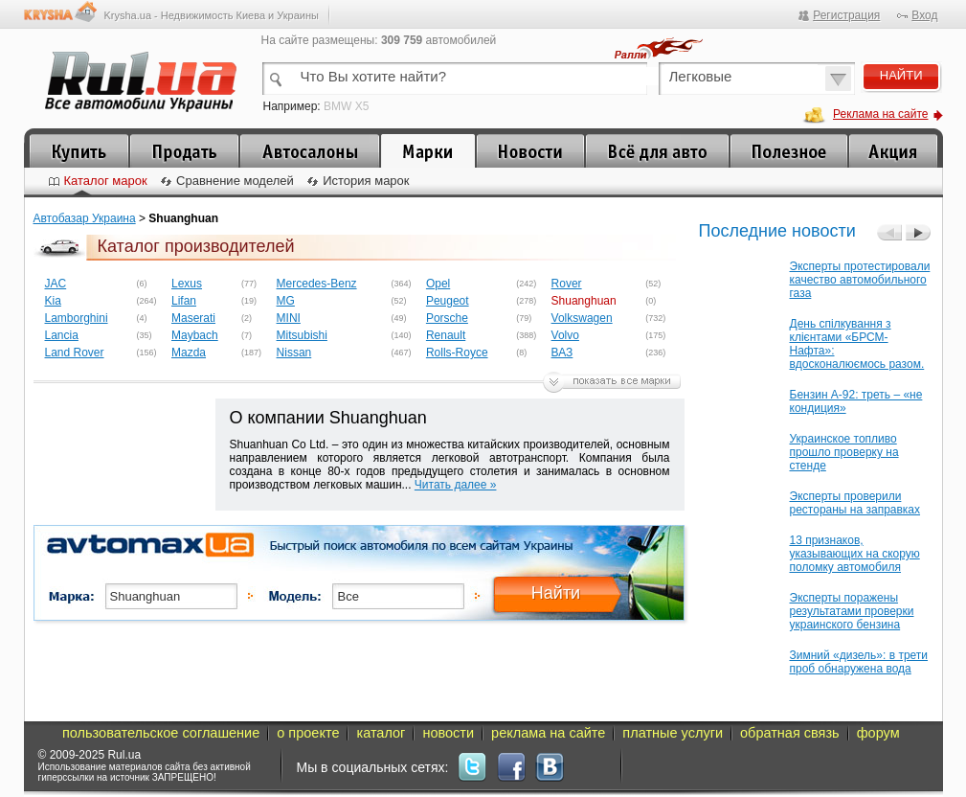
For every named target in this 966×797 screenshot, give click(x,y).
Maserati (193, 318)
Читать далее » (456, 484)
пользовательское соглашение (160, 732)
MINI (289, 318)
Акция (893, 151)
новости (448, 732)
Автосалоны (309, 151)
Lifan (183, 300)
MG (286, 300)
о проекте (308, 732)
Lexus (186, 283)
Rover (566, 283)
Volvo (565, 335)
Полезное (788, 151)
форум (878, 732)
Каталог (428, 151)
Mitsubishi (302, 335)
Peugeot (447, 300)
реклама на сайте (548, 732)
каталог (380, 732)
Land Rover (74, 352)
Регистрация (846, 15)
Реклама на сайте (881, 114)
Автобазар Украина (85, 218)
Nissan (294, 352)
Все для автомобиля (657, 151)
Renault (445, 335)
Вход (924, 15)
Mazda (188, 352)
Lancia (62, 335)
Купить (79, 151)
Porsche (447, 318)
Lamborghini (76, 318)
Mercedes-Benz (317, 283)
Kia (53, 300)
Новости (530, 151)
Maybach (194, 335)
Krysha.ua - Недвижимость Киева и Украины (211, 15)
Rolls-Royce (457, 352)
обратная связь (790, 732)
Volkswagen (582, 318)
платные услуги (672, 732)
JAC (56, 283)
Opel (438, 283)
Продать (184, 151)
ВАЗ (562, 352)
